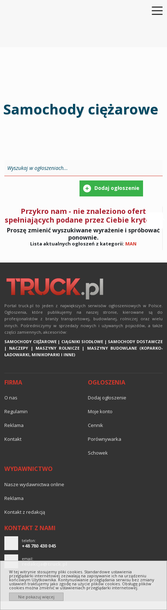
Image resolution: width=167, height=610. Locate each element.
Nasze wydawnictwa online (34, 484)
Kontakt (12, 439)
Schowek (98, 453)
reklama (14, 425)
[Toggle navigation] (152, 10)
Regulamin (16, 411)
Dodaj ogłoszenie (107, 397)
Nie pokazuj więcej (36, 596)
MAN (131, 243)
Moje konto (100, 411)
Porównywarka (104, 439)
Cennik (95, 425)
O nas (10, 397)
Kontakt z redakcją (24, 512)
